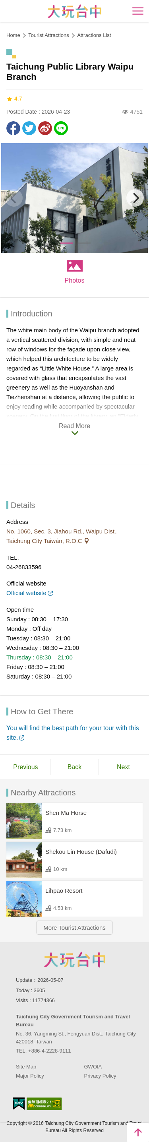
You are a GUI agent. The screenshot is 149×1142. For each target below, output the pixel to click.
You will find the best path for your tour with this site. (72, 733)
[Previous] (14, 198)
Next (123, 767)
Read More (74, 426)
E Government (19, 1103)
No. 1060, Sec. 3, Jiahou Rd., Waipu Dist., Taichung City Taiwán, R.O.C (62, 536)
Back (75, 767)
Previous (25, 767)
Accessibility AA (44, 1103)
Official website (26, 592)
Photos (75, 280)
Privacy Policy (100, 1076)
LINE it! (61, 128)
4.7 (14, 98)
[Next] (135, 198)
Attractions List (94, 35)
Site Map (26, 1067)
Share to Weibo (45, 128)
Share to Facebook (13, 128)
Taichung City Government (74, 960)
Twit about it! (29, 128)
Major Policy (30, 1076)
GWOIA (93, 1067)
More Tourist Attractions (74, 927)
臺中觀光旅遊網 (74, 11)
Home (13, 35)
